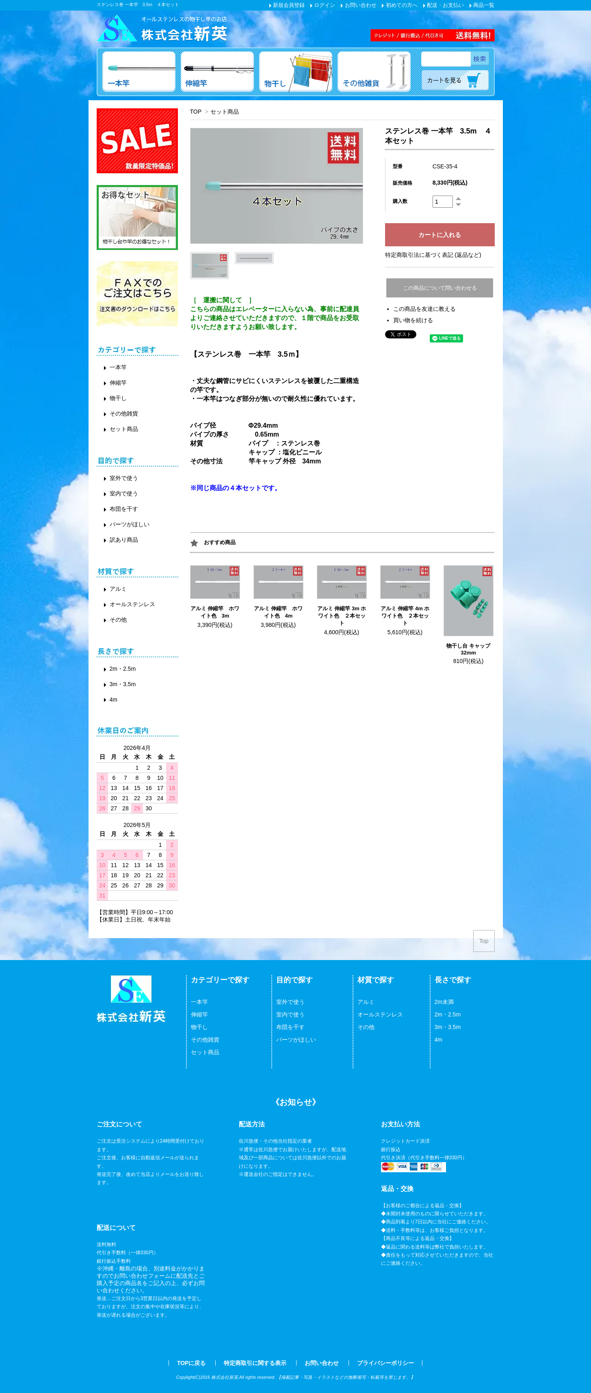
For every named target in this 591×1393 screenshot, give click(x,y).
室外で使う (124, 478)
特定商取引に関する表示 (255, 1363)
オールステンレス (132, 604)
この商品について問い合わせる (440, 288)
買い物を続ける (413, 320)
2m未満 (444, 1002)
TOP (195, 111)
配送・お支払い (443, 5)
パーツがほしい (129, 524)
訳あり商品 (124, 539)
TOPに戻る (191, 1363)
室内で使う (124, 493)
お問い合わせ (359, 5)
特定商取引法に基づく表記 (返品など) (433, 255)
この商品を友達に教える (424, 309)
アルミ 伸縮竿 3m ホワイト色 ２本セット (341, 615)
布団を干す (124, 509)
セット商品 (224, 111)
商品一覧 (482, 5)
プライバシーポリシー (385, 1363)
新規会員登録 (287, 5)
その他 (118, 619)
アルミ (118, 589)
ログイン (323, 5)
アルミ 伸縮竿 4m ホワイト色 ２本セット (405, 615)
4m (113, 699)
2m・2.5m (123, 668)
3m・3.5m (123, 684)
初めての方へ (400, 5)
